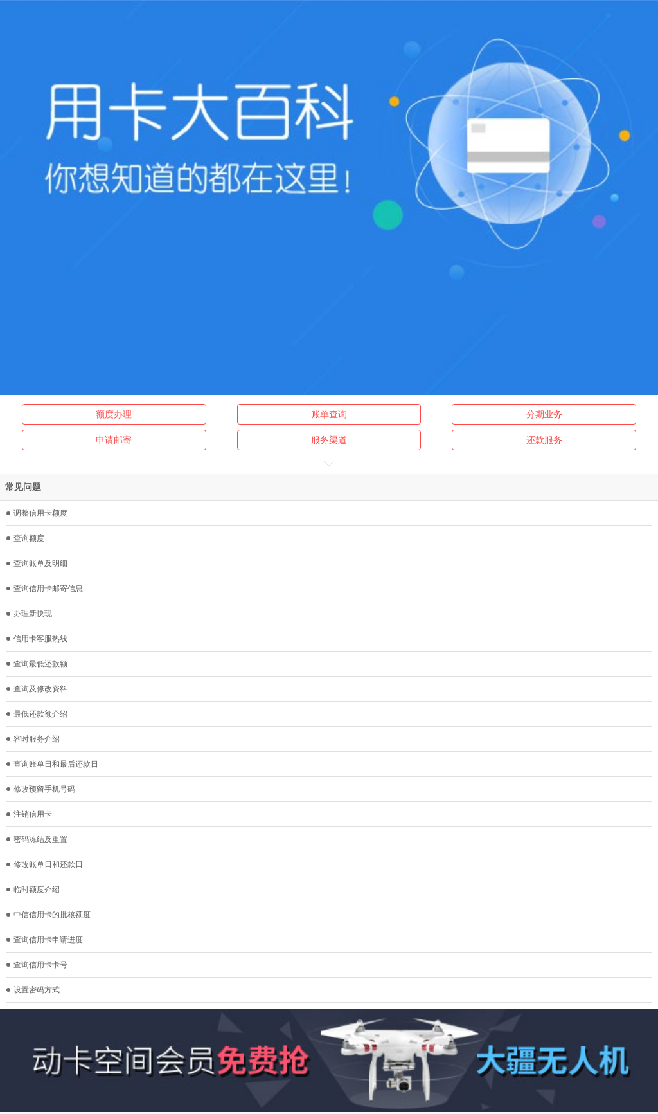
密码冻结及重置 (36, 839)
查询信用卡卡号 (36, 964)
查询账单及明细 (36, 563)
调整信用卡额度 (36, 513)
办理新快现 (29, 613)
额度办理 (114, 414)
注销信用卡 (29, 814)
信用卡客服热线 (36, 638)
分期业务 (544, 414)
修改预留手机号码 (40, 789)
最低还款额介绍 (36, 713)
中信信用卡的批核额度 (48, 914)
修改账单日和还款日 (44, 864)
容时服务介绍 (33, 739)
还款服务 (544, 440)
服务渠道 (329, 440)
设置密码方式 (33, 989)
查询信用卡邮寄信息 (44, 588)
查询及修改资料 (36, 688)
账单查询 (329, 414)
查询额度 (25, 538)
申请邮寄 (114, 440)
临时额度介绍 (33, 889)
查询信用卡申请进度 (44, 939)
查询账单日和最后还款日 (52, 764)
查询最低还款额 (36, 663)
